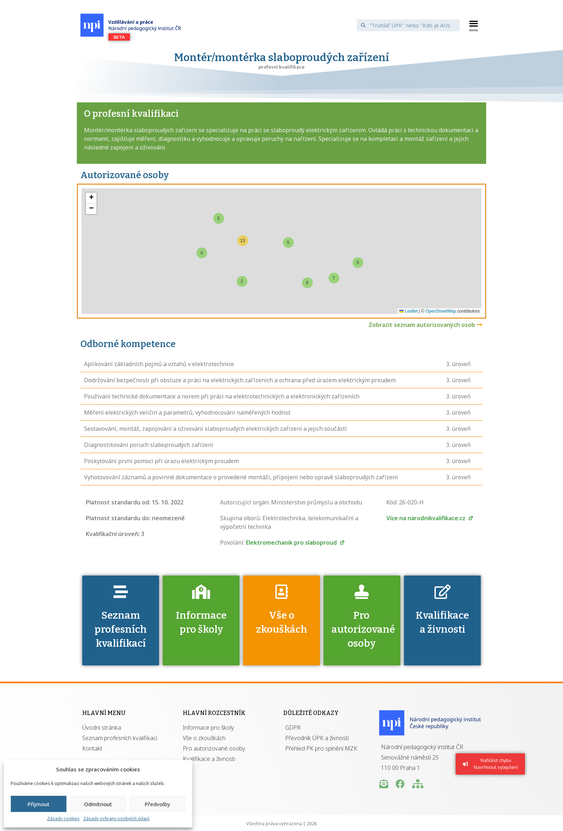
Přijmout (39, 804)
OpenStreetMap (440, 311)
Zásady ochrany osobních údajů (116, 819)
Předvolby (157, 804)
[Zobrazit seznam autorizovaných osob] (480, 325)
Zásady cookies (63, 819)
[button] (474, 25)
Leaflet (408, 311)
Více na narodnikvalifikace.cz (430, 518)
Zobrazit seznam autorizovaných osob (422, 325)
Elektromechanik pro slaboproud (295, 542)
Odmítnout (98, 804)
